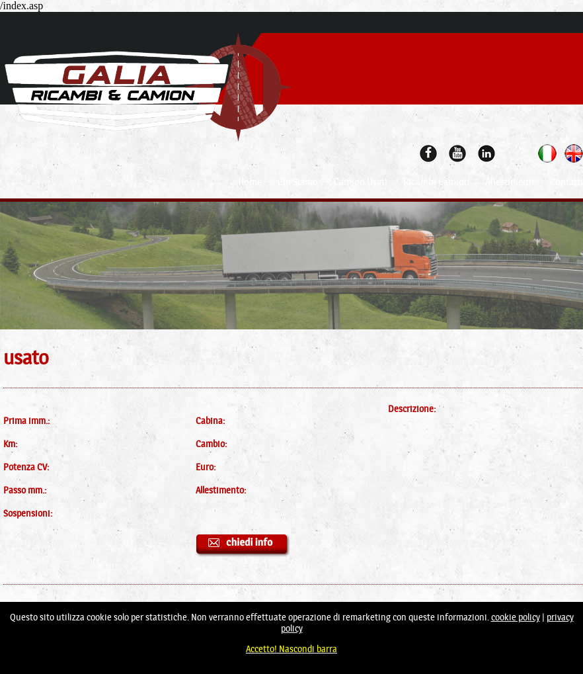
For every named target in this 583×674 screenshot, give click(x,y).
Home (250, 182)
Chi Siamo (298, 182)
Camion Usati (360, 182)
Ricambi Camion (436, 182)
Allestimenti (509, 182)
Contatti (566, 182)
